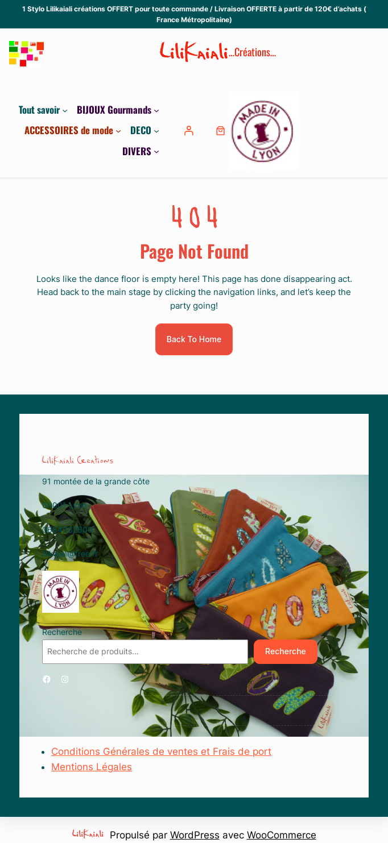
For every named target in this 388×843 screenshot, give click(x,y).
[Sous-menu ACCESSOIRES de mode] (118, 130)
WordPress (195, 835)
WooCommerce (281, 835)
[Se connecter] (190, 130)
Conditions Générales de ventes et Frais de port (161, 751)
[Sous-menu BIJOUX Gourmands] (156, 110)
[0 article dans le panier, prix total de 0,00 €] (220, 130)
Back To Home (194, 339)
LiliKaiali (194, 54)
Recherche (62, 632)
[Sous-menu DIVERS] (156, 151)
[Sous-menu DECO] (156, 130)
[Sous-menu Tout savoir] (65, 110)
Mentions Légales (91, 767)
